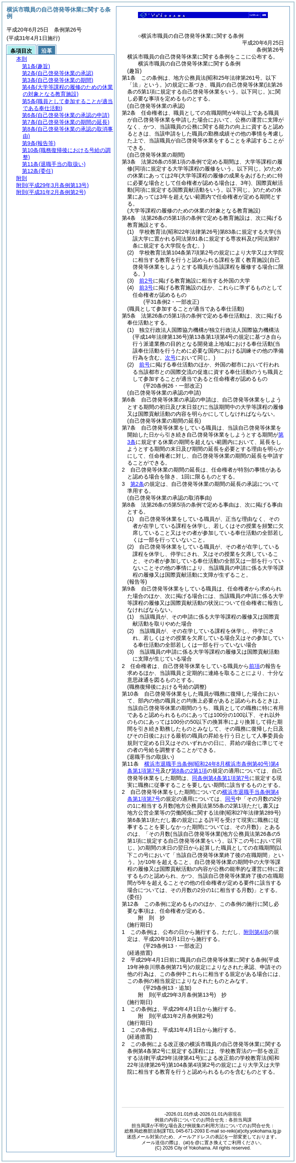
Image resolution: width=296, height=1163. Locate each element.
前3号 (146, 287)
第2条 (137, 484)
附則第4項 (256, 932)
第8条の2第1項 (189, 771)
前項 (254, 666)
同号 (230, 799)
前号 (144, 364)
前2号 (146, 281)
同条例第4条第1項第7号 (220, 778)
